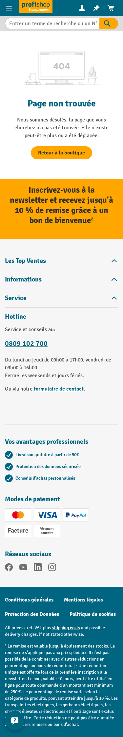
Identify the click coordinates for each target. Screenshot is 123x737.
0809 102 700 (26, 343)
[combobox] (52, 23)
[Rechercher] (108, 23)
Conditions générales (29, 600)
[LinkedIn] (38, 568)
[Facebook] (9, 568)
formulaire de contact (59, 389)
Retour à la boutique (61, 153)
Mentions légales (83, 600)
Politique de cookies (93, 614)
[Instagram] (52, 568)
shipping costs (66, 628)
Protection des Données (32, 614)
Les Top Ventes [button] (61, 261)
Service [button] (61, 298)
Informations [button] (61, 279)
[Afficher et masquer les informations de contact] (15, 720)
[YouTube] (23, 568)
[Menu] (9, 8)
